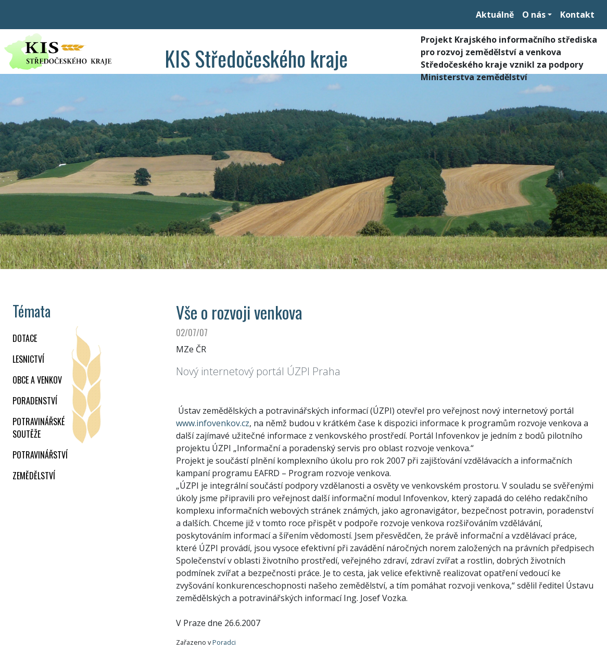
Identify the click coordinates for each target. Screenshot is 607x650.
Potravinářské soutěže (38, 427)
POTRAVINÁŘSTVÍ (40, 455)
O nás (534, 14)
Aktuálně (495, 14)
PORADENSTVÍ (34, 400)
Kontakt (577, 14)
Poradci (224, 642)
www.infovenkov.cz (212, 423)
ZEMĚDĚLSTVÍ (33, 475)
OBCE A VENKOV (37, 380)
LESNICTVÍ (28, 359)
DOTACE (24, 338)
